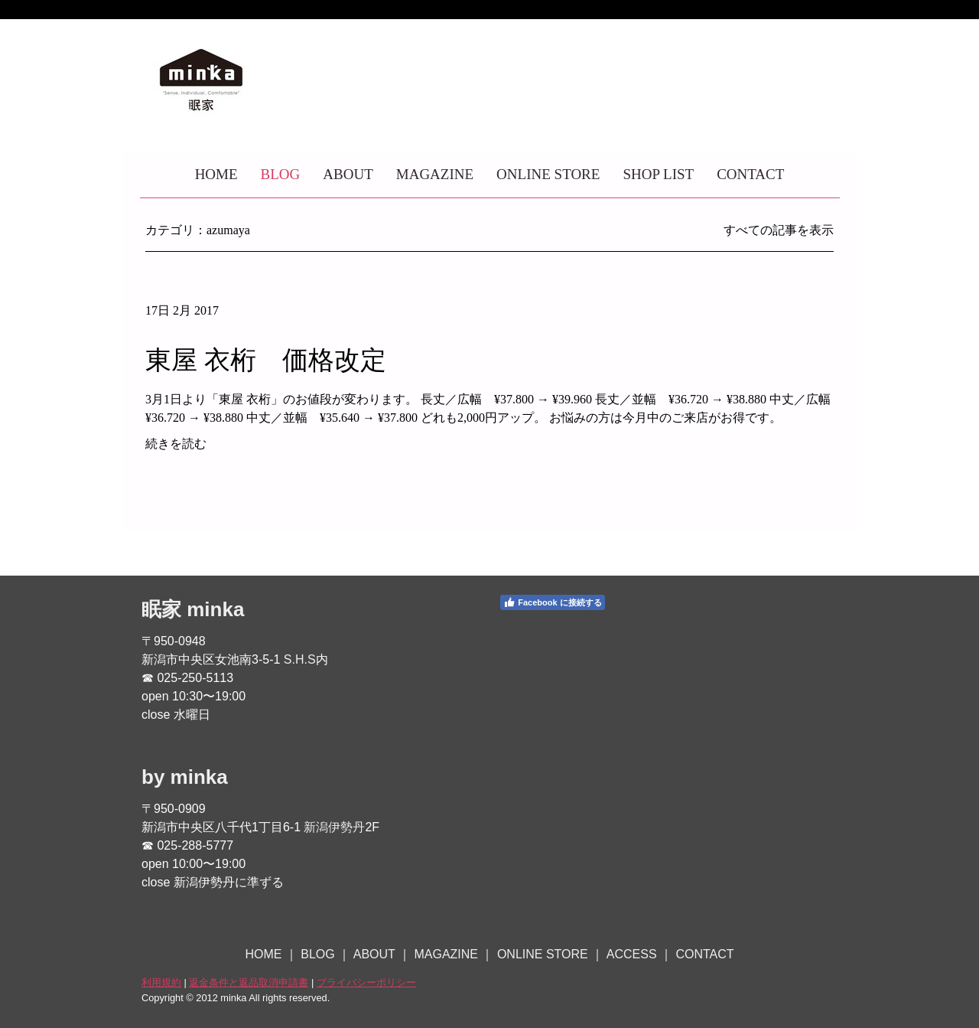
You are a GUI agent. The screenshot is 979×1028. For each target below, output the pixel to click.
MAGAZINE (434, 174)
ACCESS (632, 954)
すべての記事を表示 (779, 230)
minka (215, 609)
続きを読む (176, 443)
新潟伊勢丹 (334, 827)
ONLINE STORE (548, 174)
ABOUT (347, 174)
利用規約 (161, 982)
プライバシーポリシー (366, 982)
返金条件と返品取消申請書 (248, 982)
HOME (216, 174)
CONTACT (750, 174)
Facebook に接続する (552, 602)
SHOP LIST (658, 174)
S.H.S (300, 659)
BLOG (281, 174)
